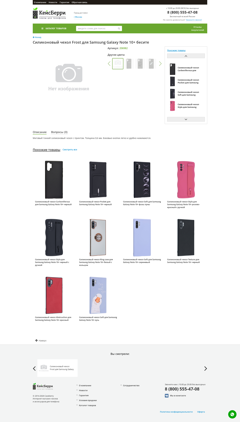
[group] (117, 63)
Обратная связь (79, 2)
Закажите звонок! (194, 20)
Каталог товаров (53, 28)
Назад (37, 37)
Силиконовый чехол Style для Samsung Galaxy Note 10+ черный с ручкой (52, 262)
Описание (40, 132)
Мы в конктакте (175, 396)
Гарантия (64, 2)
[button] (109, 63)
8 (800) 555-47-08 (182, 12)
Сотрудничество (131, 385)
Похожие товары (46, 150)
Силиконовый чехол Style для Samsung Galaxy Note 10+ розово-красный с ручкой (183, 204)
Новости (53, 2)
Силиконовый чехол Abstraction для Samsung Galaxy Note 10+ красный (53, 319)
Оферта (201, 411)
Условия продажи (88, 400)
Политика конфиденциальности (176, 411)
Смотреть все (70, 149)
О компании (40, 2)
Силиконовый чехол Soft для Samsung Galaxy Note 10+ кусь (98, 319)
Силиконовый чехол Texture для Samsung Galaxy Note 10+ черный (183, 261)
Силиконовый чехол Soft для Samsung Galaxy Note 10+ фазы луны (142, 203)
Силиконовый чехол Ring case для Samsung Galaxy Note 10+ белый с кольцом (96, 262)
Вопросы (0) (59, 132)
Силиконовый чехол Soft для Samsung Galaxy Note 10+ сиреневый (142, 261)
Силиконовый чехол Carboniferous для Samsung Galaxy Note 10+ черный (53, 203)
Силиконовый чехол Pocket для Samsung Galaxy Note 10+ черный (95, 203)
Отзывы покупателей (197, 28)
